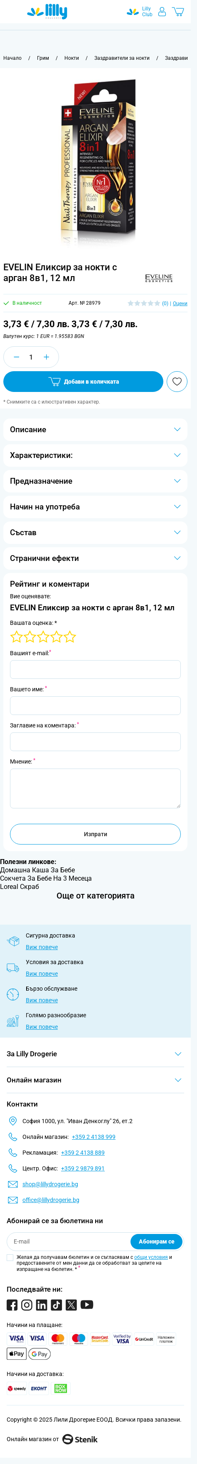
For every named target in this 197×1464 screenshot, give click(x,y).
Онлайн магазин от (52, 1439)
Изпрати (95, 834)
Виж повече (42, 947)
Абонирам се (157, 1241)
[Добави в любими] (177, 381)
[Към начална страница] (12, 58)
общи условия (151, 1257)
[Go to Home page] (47, 11)
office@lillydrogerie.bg (50, 1200)
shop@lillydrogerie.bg (50, 1184)
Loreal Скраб (19, 887)
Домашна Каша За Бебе (37, 870)
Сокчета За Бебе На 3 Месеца (46, 878)
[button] (158, 276)
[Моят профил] (162, 11)
